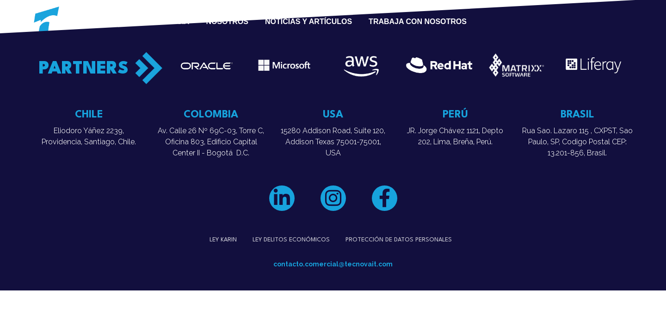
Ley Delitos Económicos (291, 240)
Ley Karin (223, 240)
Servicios (96, 21)
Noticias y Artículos (308, 21)
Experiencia (164, 21)
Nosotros (227, 21)
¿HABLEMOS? (535, 21)
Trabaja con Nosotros (418, 21)
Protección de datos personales (398, 240)
